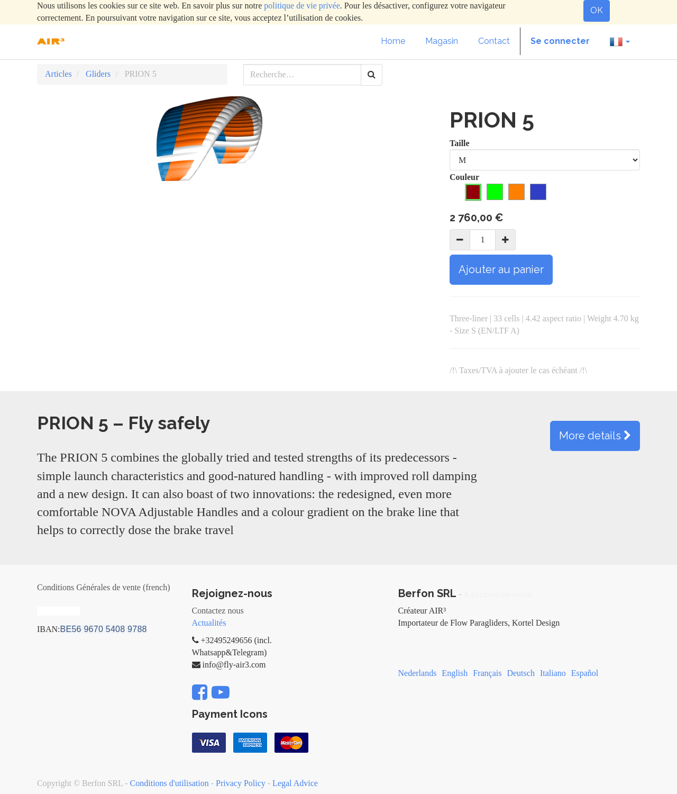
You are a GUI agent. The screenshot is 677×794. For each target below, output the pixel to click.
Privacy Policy (241, 783)
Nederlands (417, 673)
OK (596, 10)
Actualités (209, 622)
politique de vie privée (302, 5)
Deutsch (520, 673)
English (455, 673)
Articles (58, 73)
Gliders (98, 73)
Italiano (553, 673)
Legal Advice (295, 783)
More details (595, 435)
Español (585, 673)
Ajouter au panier (501, 269)
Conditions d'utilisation (169, 783)
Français (487, 673)
